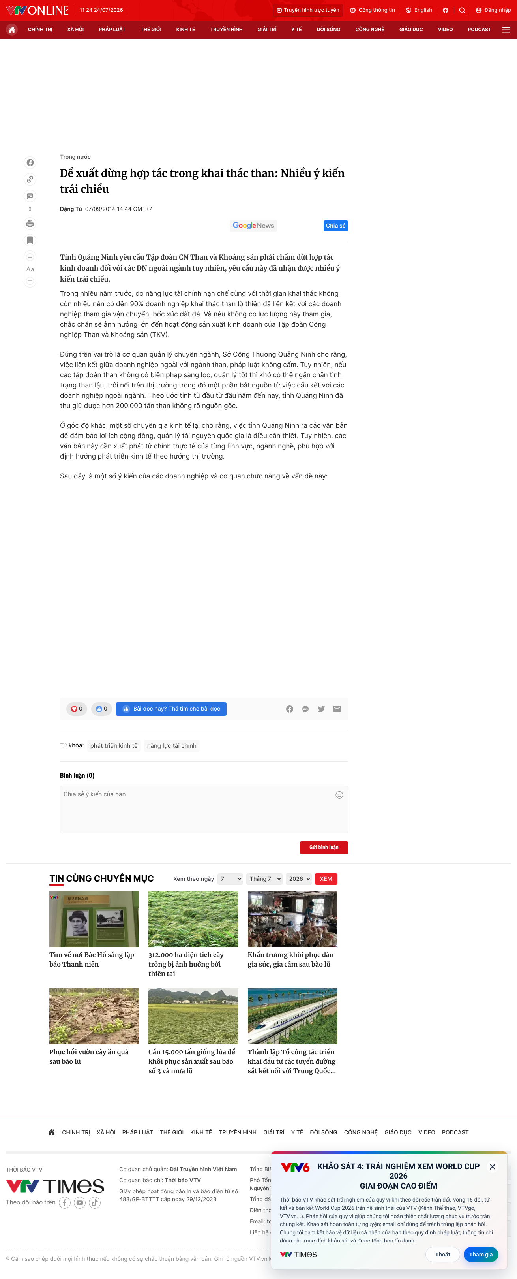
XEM (326, 879)
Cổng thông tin (372, 10)
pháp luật (112, 29)
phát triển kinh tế (114, 745)
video (445, 29)
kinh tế (185, 29)
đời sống (329, 29)
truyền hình (226, 29)
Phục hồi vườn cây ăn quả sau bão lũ (89, 1057)
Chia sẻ (336, 225)
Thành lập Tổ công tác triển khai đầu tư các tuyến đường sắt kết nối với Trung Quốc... (292, 1061)
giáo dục (411, 29)
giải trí (267, 29)
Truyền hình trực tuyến (308, 10)
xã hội (75, 29)
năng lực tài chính (172, 745)
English (418, 10)
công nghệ (370, 29)
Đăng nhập (493, 10)
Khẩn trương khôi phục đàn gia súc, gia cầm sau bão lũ (291, 960)
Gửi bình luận (324, 848)
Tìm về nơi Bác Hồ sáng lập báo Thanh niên (91, 960)
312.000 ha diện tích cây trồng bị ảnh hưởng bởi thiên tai (185, 964)
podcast (479, 29)
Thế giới (150, 29)
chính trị (40, 29)
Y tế (296, 29)
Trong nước (75, 157)
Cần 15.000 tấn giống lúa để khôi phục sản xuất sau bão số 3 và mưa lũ (191, 1061)
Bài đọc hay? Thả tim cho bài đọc (171, 709)
